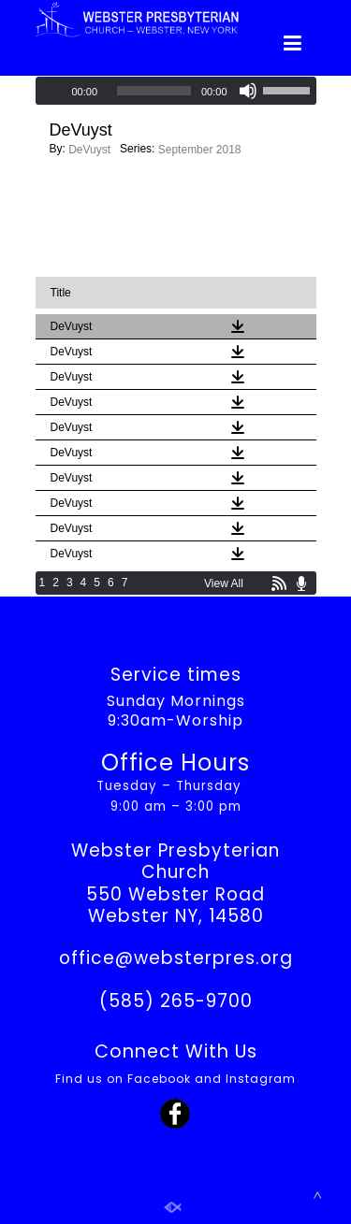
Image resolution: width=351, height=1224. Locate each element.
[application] (176, 91)
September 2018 (199, 149)
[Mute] (248, 90)
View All (223, 583)
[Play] (51, 90)
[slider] (154, 90)
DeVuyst (89, 149)
